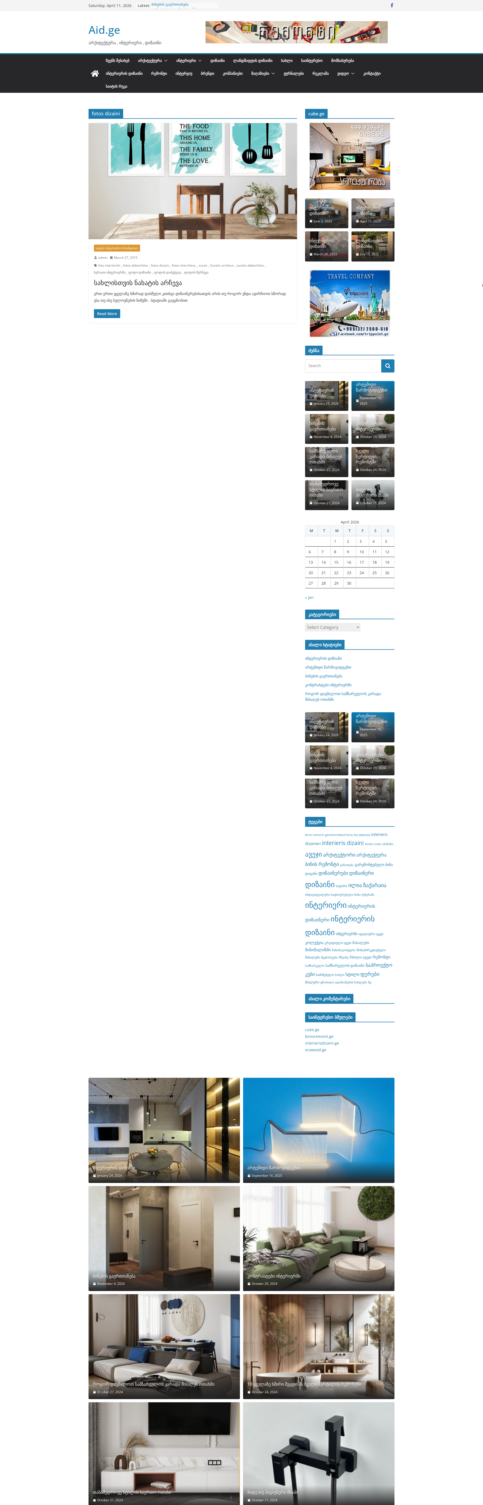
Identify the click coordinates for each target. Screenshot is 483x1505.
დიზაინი (217, 60)
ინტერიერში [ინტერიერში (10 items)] (346, 933)
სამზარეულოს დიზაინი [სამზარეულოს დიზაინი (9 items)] (345, 965)
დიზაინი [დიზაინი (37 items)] (320, 884)
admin (103, 257)
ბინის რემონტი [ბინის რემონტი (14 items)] (322, 864)
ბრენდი (207, 73)
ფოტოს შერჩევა (196, 272)
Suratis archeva (221, 265)
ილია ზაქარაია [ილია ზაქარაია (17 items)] (367, 885)
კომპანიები (233, 73)
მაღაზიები (260, 73)
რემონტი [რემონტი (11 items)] (381, 957)
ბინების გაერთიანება (322, 426)
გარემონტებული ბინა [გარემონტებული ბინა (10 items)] (374, 864)
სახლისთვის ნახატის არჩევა (138, 282)
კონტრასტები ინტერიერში (369, 426)
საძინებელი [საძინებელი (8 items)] (325, 974)
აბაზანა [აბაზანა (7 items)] (387, 844)
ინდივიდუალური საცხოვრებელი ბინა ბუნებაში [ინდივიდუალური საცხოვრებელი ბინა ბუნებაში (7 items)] (339, 895)
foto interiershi (109, 265)
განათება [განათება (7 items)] (347, 865)
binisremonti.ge (319, 1036)
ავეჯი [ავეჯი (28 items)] (313, 854)
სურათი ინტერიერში (109, 272)
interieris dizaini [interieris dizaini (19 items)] (343, 843)
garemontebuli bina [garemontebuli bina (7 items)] (339, 835)
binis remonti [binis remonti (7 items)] (314, 835)
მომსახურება (342, 60)
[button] (165, 60)
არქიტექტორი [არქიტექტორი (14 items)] (339, 854)
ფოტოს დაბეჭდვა (167, 272)
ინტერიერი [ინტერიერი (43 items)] (326, 904)
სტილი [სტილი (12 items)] (352, 974)
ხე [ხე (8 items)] (369, 982)
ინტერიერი (186, 60)
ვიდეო (343, 73)
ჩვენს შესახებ (117, 60)
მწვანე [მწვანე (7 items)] (344, 957)
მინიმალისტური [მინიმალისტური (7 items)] (344, 950)
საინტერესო (312, 60)
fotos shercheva (184, 265)
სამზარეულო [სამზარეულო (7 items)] (314, 966)
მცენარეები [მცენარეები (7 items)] (329, 957)
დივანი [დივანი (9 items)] (311, 873)
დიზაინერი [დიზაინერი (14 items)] (361, 873)
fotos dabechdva (135, 265)
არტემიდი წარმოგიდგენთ (371, 387)
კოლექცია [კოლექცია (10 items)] (314, 942)
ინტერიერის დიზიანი (321, 393)
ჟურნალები (294, 73)
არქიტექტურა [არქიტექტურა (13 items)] (371, 855)
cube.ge (312, 1029)
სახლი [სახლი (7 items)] (340, 975)
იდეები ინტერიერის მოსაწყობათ (117, 248)
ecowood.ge (315, 1049)
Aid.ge (104, 29)
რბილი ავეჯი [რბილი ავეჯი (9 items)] (361, 957)
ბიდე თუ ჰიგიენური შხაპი (372, 492)
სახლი (286, 60)
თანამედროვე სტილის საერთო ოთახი (326, 489)
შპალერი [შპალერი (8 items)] (312, 982)
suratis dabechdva (250, 265)
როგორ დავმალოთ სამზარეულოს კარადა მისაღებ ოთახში (182, 8)
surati (203, 265)
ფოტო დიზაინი (139, 272)
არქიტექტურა (150, 60)
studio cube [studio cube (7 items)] (373, 844)
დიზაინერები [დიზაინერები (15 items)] (333, 873)
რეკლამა (320, 73)
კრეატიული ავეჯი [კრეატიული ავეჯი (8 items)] (338, 942)
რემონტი (159, 73)
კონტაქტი (371, 73)
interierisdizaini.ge (322, 1043)
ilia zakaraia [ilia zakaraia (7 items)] (362, 835)
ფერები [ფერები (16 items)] (369, 974)
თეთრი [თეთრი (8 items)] (341, 886)
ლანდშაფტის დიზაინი (252, 60)
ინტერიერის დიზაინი (124, 73)
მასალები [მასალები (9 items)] (360, 942)
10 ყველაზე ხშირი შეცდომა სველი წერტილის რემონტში (371, 451)
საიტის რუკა (116, 86)
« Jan (309, 597)
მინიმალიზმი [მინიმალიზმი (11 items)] (318, 949)
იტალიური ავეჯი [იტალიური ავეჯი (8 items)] (370, 934)
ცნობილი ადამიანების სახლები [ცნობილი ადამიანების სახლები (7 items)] (343, 982)
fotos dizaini (160, 265)
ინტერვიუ (183, 73)
